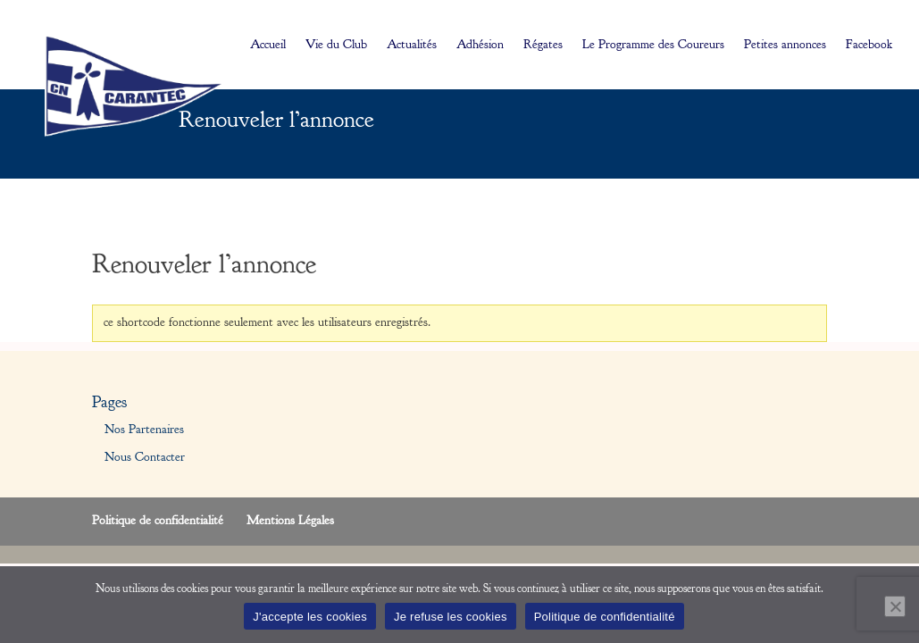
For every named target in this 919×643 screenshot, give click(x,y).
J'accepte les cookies (310, 616)
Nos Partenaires (144, 430)
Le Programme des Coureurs (653, 45)
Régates (543, 45)
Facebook (869, 45)
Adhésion (480, 45)
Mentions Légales (290, 521)
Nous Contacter (144, 457)
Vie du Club (336, 45)
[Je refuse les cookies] (895, 606)
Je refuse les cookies (450, 616)
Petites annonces (785, 45)
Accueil (268, 45)
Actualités (412, 45)
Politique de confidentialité (157, 521)
